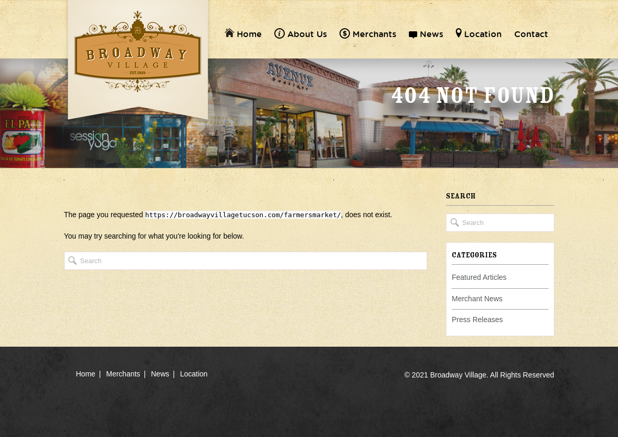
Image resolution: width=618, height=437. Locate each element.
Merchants (368, 34)
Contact (531, 34)
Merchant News (477, 298)
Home (243, 34)
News (426, 34)
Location (479, 34)
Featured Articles (479, 277)
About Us (300, 34)
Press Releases (477, 319)
